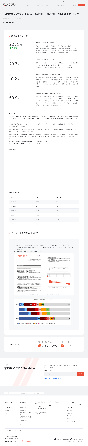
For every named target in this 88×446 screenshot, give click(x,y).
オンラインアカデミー (39, 2)
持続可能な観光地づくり (25, 410)
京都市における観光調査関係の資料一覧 (40, 413)
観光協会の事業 (24, 402)
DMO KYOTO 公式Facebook (63, 439)
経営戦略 (7, 410)
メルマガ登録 (47, 2)
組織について (8, 402)
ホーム (6, 393)
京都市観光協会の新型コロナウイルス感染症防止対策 (25, 417)
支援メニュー (49, 5)
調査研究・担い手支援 (24, 405)
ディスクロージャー (9, 407)
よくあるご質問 (76, 2)
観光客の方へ (67, 2)
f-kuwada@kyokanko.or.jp (72, 346)
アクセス (7, 413)
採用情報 (83, 2)
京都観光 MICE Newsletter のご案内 (53, 378)
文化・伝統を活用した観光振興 (25, 413)
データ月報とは (38, 406)
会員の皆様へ (54, 2)
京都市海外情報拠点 (24, 420)
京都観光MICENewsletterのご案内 (74, 405)
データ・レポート (12, 393)
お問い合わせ (69, 424)
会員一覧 (60, 2)
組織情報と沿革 (8, 405)
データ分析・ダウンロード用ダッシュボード (40, 409)
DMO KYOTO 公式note (78, 439)
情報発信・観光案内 (24, 407)
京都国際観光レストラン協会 (25, 423)
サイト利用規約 (8, 430)
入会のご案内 (81, 5)
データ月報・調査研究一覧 (40, 402)
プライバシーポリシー (19, 430)
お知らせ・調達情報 (71, 5)
